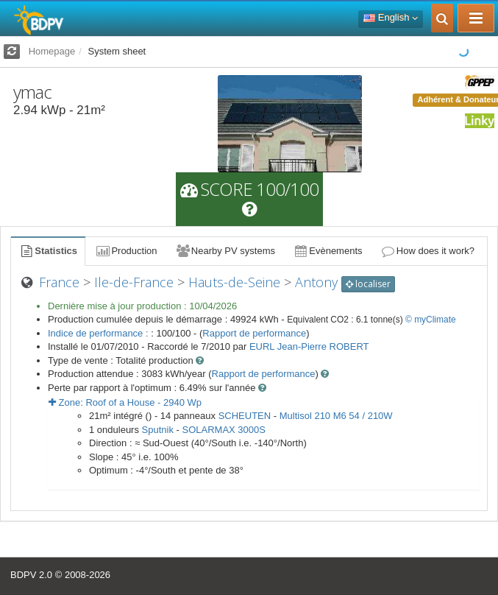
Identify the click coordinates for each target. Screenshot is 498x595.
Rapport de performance (254, 333)
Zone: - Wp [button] (125, 402)
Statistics (47, 250)
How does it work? (427, 250)
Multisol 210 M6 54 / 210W (336, 415)
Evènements (328, 250)
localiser (368, 284)
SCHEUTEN (244, 415)
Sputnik (158, 429)
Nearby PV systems (225, 250)
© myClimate (430, 319)
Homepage (52, 51)
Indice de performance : (99, 333)
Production (126, 250)
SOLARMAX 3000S (224, 429)
